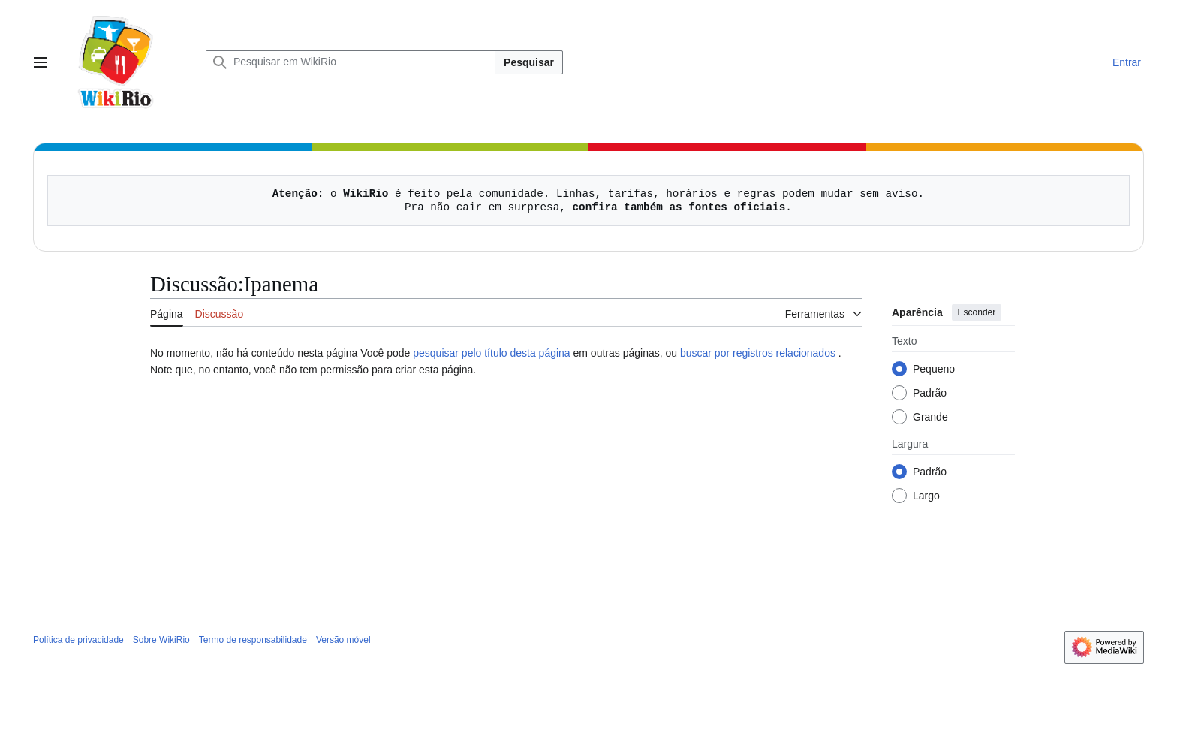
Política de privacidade (78, 640)
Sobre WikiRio (161, 640)
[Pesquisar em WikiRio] (350, 62)
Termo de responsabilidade (253, 640)
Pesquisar (529, 62)
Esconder (977, 312)
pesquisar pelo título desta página (491, 353)
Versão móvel (343, 640)
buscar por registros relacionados (757, 353)
